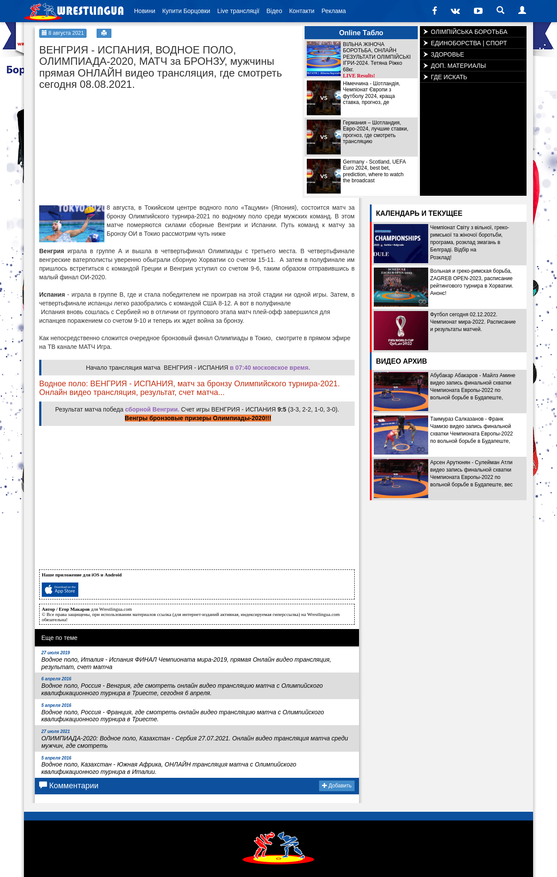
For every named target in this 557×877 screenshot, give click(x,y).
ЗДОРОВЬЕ (447, 54)
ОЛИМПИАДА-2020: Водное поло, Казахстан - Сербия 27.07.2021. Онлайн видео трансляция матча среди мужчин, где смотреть (194, 739)
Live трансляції (238, 10)
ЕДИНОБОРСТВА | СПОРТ (469, 43)
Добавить (337, 786)
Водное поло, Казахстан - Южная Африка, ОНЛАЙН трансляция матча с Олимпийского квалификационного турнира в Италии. (168, 766)
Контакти (301, 10)
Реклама (334, 10)
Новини (144, 10)
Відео (274, 10)
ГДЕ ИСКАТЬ (449, 77)
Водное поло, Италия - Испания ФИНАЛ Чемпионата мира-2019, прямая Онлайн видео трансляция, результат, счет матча (186, 660)
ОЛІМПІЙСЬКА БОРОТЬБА (469, 31)
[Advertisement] (104, 148)
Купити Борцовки (186, 10)
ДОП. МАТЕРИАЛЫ (458, 65)
